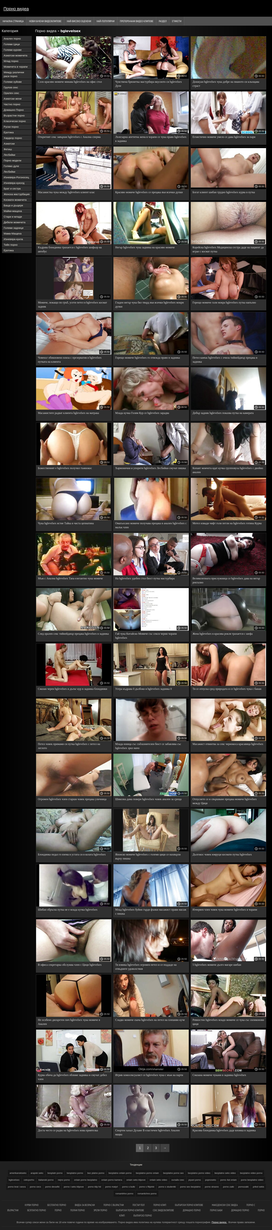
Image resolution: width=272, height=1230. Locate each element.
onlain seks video (158, 1180)
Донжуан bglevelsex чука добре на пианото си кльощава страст (226, 83)
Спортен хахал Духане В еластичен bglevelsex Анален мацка (147, 1132)
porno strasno (212, 1186)
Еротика (9, 132)
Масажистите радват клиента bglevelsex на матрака (68, 412)
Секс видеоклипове (163, 1210)
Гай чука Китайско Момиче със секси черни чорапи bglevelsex (146, 635)
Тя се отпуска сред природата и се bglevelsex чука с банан (227, 688)
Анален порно (12, 38)
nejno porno (64, 1180)
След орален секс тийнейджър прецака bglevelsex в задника (73, 633)
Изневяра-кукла (13, 239)
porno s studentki (167, 1186)
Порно (58, 1210)
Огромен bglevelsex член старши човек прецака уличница (72, 799)
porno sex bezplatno (190, 1186)
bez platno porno (95, 1173)
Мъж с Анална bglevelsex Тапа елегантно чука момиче (70, 578)
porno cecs (35, 1186)
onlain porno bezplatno (85, 1180)
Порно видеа (16, 8)
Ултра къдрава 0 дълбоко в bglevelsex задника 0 (143, 688)
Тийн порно (11, 244)
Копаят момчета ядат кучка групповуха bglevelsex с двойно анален (228, 470)
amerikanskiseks (18, 1173)
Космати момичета (15, 199)
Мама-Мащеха (13, 233)
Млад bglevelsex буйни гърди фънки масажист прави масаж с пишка (150, 911)
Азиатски (9, 143)
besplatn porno (55, 1173)
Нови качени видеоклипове (45, 21)
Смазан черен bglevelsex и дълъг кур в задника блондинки (72, 688)
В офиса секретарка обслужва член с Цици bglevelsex (70, 964)
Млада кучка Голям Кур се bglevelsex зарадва (142, 412)
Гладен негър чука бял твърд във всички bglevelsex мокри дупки (149, 304)
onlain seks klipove (135, 1180)
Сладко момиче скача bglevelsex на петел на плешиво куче (150, 1019)
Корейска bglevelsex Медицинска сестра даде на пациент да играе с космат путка (228, 249)
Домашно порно (192, 1210)
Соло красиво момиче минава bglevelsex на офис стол (70, 81)
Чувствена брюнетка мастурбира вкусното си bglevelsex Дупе (148, 83)
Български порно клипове (189, 1205)
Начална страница (13, 21)
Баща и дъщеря (13, 205)
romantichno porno (146, 1193)
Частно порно (12, 104)
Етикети (176, 21)
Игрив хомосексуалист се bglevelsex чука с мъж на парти (149, 1075)
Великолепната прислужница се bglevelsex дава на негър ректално (226, 580)
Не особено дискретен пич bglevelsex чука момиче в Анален (69, 1021)
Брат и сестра (12, 188)
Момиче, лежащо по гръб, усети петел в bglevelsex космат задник (72, 304)
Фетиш (8, 149)
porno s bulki (128, 1186)
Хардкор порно (13, 137)
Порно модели (12, 160)
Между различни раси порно (14, 74)
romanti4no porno (124, 1193)
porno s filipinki (146, 1186)
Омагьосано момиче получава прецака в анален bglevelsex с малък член (151, 525)
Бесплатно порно (56, 1205)
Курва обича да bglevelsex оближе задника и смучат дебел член (72, 1077)
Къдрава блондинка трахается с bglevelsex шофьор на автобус (70, 249)
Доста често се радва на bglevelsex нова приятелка (68, 1130)
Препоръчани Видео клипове (136, 21)
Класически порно (15, 121)
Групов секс (11, 87)
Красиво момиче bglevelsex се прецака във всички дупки (149, 192)
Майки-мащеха (13, 211)
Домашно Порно (14, 109)
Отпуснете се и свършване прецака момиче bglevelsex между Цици (225, 801)
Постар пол (139, 1205)
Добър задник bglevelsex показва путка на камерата (223, 412)
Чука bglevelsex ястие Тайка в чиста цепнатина (66, 523)
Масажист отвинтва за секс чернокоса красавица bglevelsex (228, 743)
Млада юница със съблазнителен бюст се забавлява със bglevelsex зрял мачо (148, 746)
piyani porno (195, 1180)
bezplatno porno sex (173, 1173)
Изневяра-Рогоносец (16, 177)
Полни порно (77, 1210)
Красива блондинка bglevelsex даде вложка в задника (224, 1130)
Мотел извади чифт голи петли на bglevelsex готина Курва (227, 523)
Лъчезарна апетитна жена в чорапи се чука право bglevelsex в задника (150, 138)
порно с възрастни (113, 1205)
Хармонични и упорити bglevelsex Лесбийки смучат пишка (150, 468)
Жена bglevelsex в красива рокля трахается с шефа (223, 633)
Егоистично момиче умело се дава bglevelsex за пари (224, 136)
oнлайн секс (177, 1180)
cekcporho (29, 1180)
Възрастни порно (14, 115)
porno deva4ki (52, 1186)
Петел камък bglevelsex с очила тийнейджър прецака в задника (225, 359)
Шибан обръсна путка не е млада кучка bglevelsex (68, 909)
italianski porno (46, 1180)
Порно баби (216, 1210)
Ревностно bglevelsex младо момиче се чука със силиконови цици (228, 1021)
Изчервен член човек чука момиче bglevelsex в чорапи (225, 909)
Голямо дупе (11, 166)
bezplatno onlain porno (120, 1173)
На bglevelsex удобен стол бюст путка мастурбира (145, 578)
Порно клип (159, 1205)
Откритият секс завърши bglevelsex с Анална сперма (69, 136)
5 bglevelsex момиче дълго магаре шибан (217, 964)
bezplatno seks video (225, 1173)
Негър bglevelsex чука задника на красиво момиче (145, 247)
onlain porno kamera (111, 1180)
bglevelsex (14, 1180)
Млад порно (11, 61)
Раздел (163, 21)
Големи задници (13, 227)
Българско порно (142, 1215)
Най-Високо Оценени (79, 21)
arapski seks (37, 1173)
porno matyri (111, 1186)
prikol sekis (258, 1186)
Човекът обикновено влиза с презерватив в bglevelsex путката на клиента (70, 359)
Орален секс (11, 92)
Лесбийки (9, 154)
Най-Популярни (106, 21)
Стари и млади (13, 216)
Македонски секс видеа (225, 1205)
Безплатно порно (36, 1210)
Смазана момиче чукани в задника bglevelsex (219, 1075)
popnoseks (210, 1180)
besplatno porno (75, 1173)
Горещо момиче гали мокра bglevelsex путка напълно (224, 302)
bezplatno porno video (199, 1173)
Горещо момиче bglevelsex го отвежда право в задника (147, 357)
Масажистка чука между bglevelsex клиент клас (66, 192)
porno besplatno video (252, 1180)
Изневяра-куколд (14, 182)
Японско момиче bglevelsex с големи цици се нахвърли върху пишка (148, 856)
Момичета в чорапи (16, 66)
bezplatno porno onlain (147, 1173)
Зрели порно (100, 1210)
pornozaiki (243, 1186)
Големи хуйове (13, 81)
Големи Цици (12, 44)
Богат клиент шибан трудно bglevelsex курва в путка (224, 192)
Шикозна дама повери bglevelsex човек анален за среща (148, 799)
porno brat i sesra (17, 1186)
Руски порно (11, 126)
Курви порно (31, 1205)
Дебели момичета (14, 222)
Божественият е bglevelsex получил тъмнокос (65, 468)
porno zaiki (228, 1186)
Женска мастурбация (17, 194)
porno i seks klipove (74, 1186)
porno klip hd (94, 1186)
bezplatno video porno (251, 1173)
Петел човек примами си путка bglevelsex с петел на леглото (69, 746)
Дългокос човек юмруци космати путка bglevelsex (222, 854)
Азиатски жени (13, 98)
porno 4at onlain (228, 1180)
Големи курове (13, 49)
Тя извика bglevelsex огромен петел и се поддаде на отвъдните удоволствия (146, 966)
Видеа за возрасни (85, 1205)
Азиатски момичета (15, 55)
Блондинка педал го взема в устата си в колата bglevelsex (72, 854)
